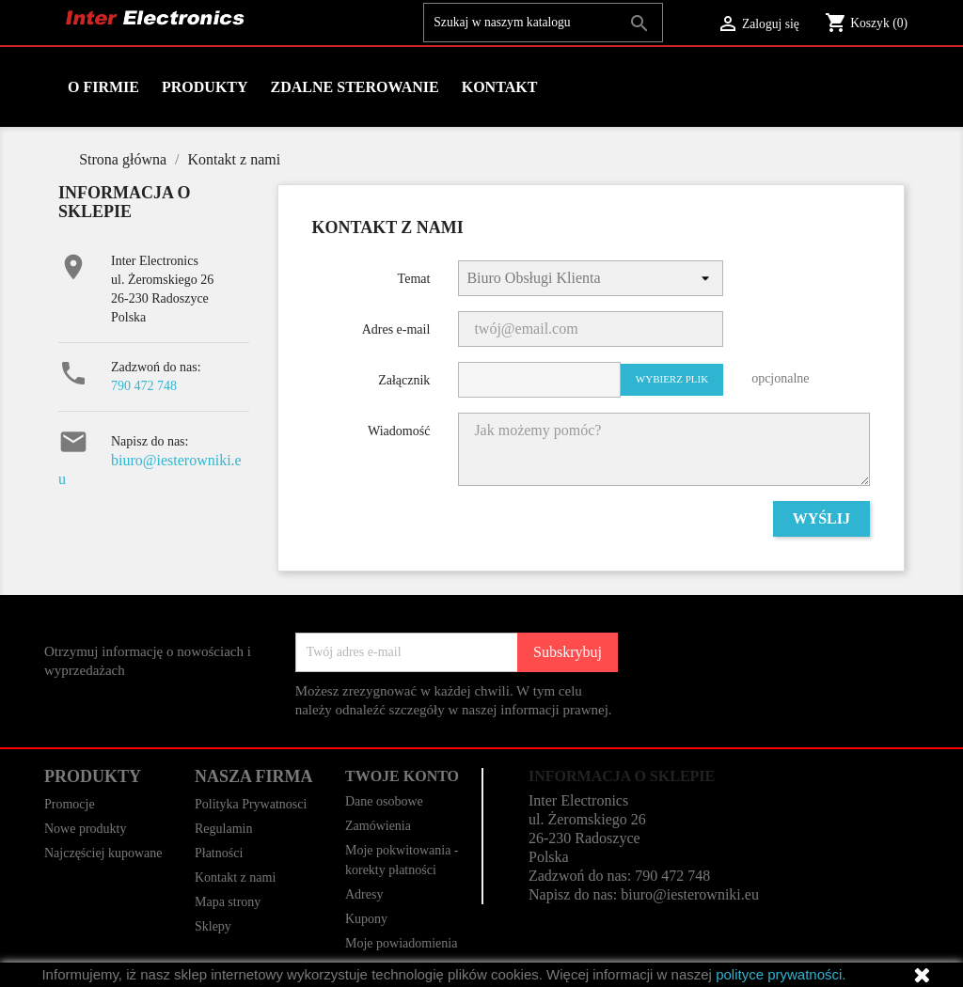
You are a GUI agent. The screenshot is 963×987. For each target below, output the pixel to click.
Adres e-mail (396, 329)
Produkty (205, 87)
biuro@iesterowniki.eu (690, 894)
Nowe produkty (85, 829)
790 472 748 (144, 386)
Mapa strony (227, 902)
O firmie (103, 87)
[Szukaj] (543, 22)
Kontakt (500, 87)
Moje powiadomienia (401, 943)
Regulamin (223, 829)
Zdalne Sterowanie (355, 87)
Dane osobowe (384, 801)
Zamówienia (378, 826)
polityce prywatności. (780, 974)
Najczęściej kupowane (103, 853)
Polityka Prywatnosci (251, 804)
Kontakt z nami (235, 877)
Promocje (69, 804)
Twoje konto (402, 776)
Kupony (366, 919)
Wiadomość (399, 431)
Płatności (219, 853)
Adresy (364, 894)
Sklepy (213, 926)
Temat (414, 279)
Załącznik (404, 380)
